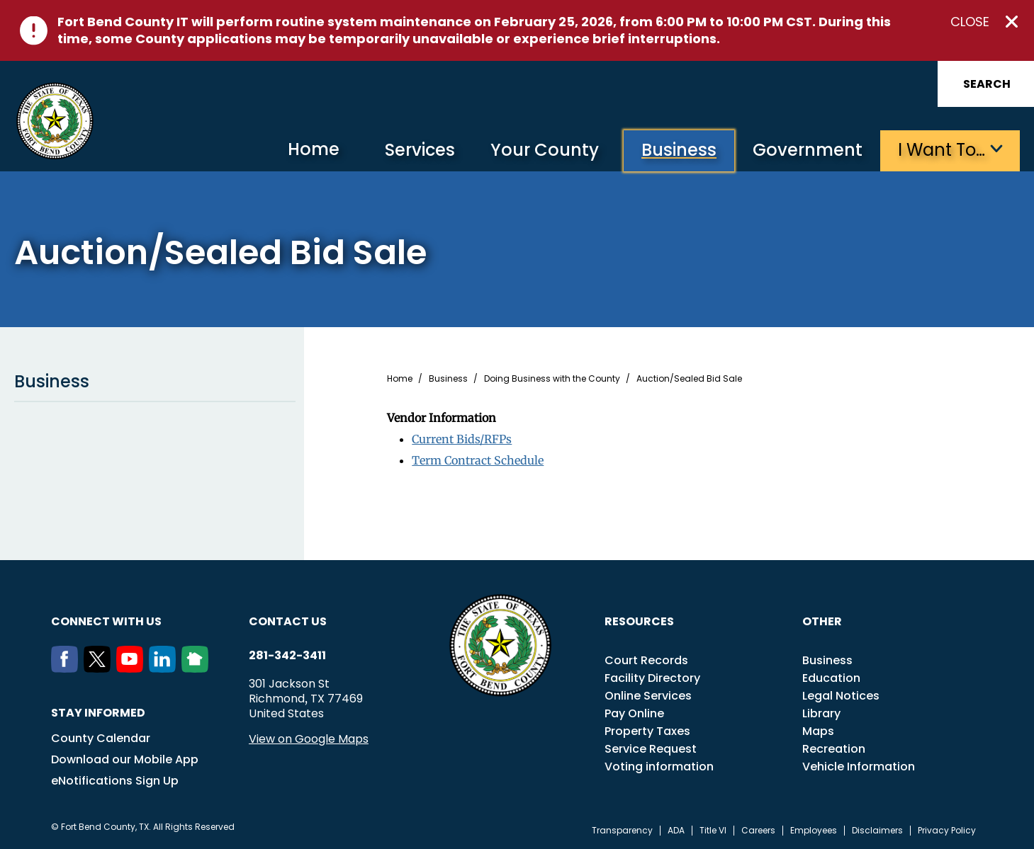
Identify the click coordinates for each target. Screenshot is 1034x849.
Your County (544, 149)
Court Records (646, 660)
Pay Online (634, 713)
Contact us (288, 621)
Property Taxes (647, 731)
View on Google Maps (309, 739)
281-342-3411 (287, 656)
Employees (813, 831)
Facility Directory (652, 678)
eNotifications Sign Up (115, 781)
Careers (758, 831)
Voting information (659, 766)
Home (313, 149)
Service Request (651, 749)
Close (969, 21)
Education (831, 678)
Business (679, 149)
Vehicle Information (858, 766)
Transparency (622, 831)
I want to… (941, 149)
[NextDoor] (197, 668)
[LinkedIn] (165, 668)
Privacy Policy (947, 831)
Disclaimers (877, 831)
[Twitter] (100, 668)
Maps (818, 731)
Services (420, 149)
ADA (676, 831)
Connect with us (106, 621)
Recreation (833, 749)
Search (987, 84)
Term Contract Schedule (478, 460)
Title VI (712, 831)
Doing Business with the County (552, 379)
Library (821, 713)
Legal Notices (841, 696)
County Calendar (100, 738)
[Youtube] (132, 668)
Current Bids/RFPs (462, 439)
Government (807, 149)
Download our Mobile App (124, 759)
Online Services (648, 696)
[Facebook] (67, 668)
